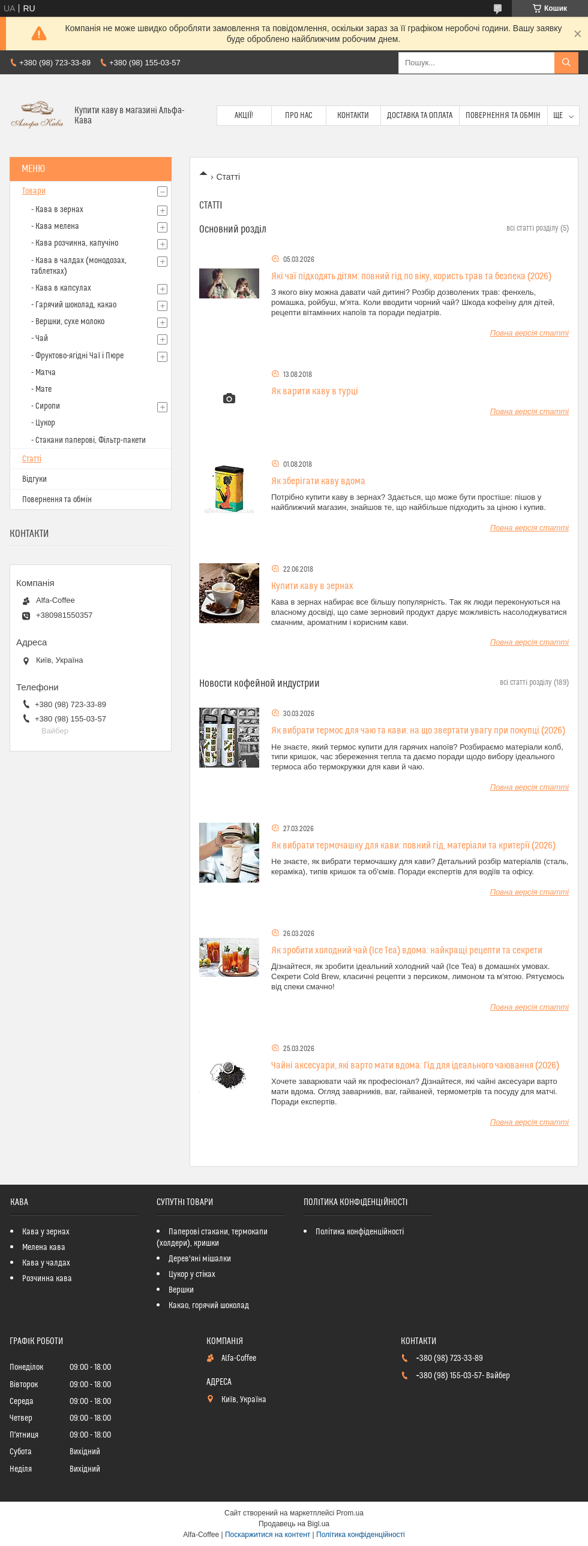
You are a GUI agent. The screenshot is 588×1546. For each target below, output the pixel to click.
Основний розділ (232, 229)
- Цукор (43, 423)
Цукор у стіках (192, 1274)
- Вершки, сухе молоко (67, 322)
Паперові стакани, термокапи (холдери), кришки (212, 1237)
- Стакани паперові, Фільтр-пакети (88, 440)
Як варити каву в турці (314, 391)
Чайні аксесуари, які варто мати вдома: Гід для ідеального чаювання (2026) (415, 1065)
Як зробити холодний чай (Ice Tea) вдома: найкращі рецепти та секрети (406, 950)
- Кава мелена (55, 226)
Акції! (244, 115)
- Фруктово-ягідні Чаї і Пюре (77, 356)
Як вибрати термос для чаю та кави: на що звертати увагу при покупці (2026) (418, 730)
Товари (34, 191)
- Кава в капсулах (61, 288)
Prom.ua (350, 1513)
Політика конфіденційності (360, 1232)
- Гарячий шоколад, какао (73, 305)
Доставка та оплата (419, 115)
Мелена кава (43, 1247)
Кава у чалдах (46, 1263)
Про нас (299, 115)
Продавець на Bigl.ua (294, 1524)
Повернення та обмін (503, 115)
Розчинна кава (47, 1279)
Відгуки (34, 479)
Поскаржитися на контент (267, 1534)
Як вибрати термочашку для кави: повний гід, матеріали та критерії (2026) (413, 845)
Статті (31, 459)
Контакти (353, 115)
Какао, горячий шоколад (209, 1306)
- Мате (41, 389)
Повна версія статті (529, 332)
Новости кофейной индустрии (259, 684)
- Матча (43, 373)
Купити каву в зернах (312, 586)
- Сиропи (45, 406)
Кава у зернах (46, 1232)
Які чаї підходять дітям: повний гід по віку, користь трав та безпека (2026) (411, 276)
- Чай (39, 338)
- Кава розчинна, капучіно (74, 243)
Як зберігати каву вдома (318, 481)
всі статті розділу (532, 228)
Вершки (181, 1290)
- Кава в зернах (57, 210)
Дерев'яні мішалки (200, 1259)
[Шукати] (566, 63)
